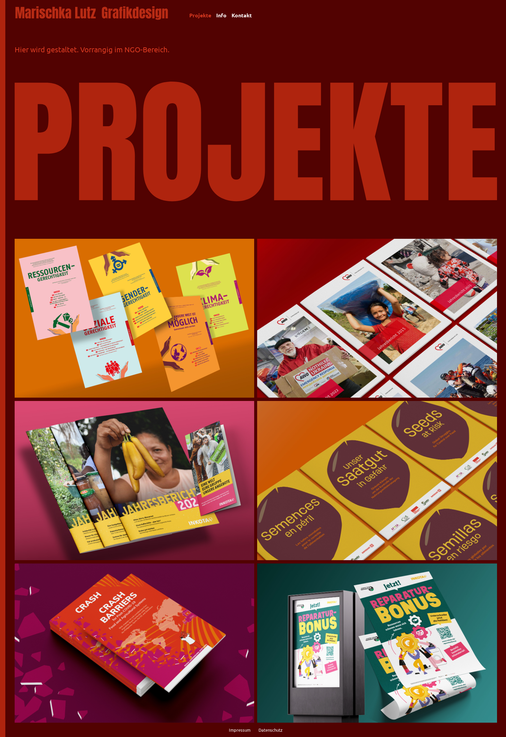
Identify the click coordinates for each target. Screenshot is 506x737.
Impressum (240, 730)
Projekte (200, 15)
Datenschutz (269, 730)
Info (221, 15)
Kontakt (242, 15)
